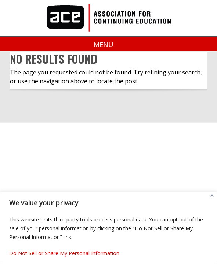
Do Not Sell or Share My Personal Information (64, 253)
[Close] (212, 195)
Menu (108, 44)
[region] (108, 228)
